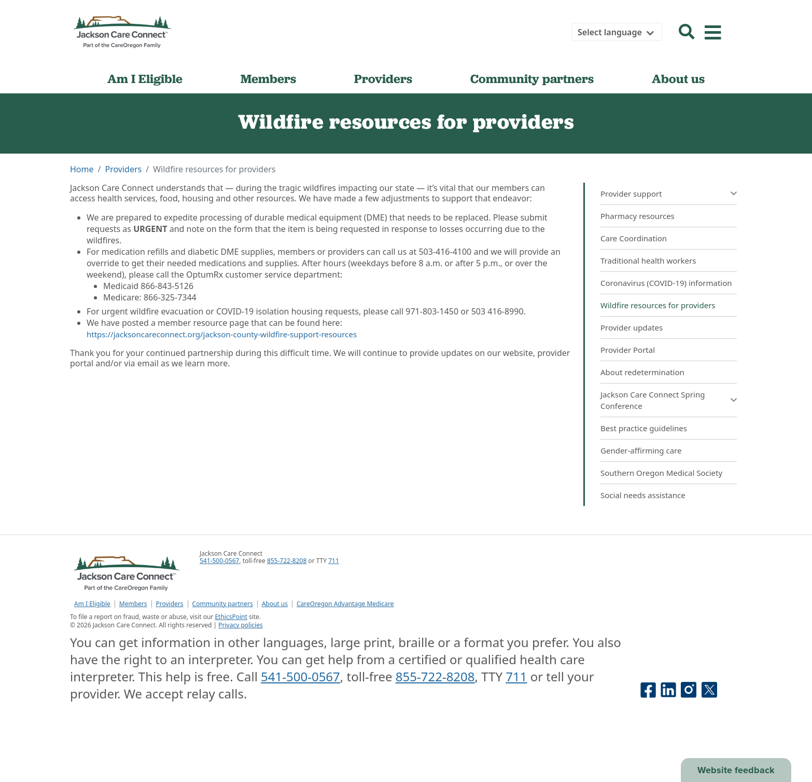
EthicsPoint (231, 616)
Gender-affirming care (640, 450)
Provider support (631, 193)
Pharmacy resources (637, 216)
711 (333, 560)
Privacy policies (240, 625)
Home (82, 169)
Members (268, 79)
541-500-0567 (219, 560)
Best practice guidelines (643, 428)
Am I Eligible (145, 79)
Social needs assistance (642, 495)
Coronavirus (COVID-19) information (666, 283)
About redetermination (642, 372)
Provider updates (631, 327)
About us (678, 79)
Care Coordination (633, 238)
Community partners (532, 79)
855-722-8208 (286, 560)
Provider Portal (627, 350)
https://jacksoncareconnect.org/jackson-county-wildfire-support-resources (222, 334)
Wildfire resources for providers (658, 305)
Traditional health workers (648, 260)
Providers (383, 79)
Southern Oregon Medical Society (662, 473)
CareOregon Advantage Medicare (345, 604)
